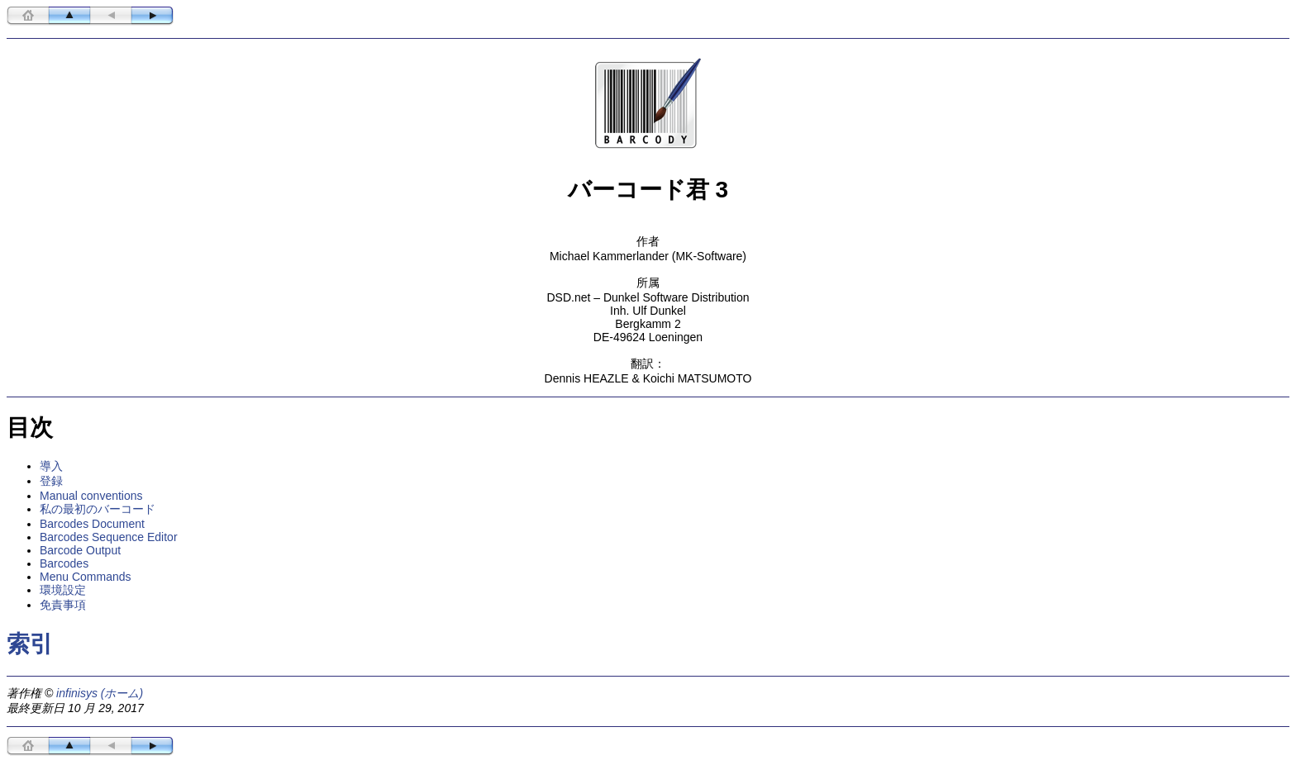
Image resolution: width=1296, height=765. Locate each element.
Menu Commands (85, 576)
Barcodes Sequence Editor (109, 537)
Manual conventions (91, 495)
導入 (51, 466)
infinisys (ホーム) (99, 693)
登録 (51, 480)
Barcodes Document (92, 523)
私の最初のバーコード (97, 509)
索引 (30, 644)
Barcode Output (80, 550)
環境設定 (63, 589)
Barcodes (64, 563)
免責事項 (63, 604)
